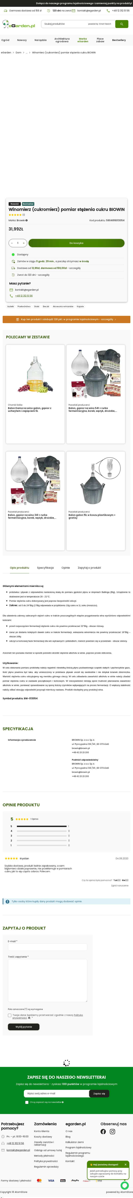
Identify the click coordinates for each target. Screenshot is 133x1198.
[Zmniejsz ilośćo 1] (11, 243)
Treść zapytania (17, 956)
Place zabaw (100, 40)
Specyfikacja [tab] (45, 568)
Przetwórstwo (24, 306)
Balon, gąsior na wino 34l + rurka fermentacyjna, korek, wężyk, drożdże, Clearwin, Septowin (31, 517)
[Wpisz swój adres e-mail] (66, 1093)
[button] (5, 40)
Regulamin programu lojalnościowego (78, 1154)
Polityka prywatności (46, 1161)
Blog (68, 1136)
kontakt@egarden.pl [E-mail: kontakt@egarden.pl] (86, 11)
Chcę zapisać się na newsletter (46, 1102)
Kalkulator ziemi (75, 1142)
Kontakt (70, 1161)
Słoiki (36, 306)
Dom (18, 52)
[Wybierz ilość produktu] (18, 243)
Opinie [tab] (66, 568)
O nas (69, 1131)
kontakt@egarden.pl (27, 289)
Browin (21, 220)
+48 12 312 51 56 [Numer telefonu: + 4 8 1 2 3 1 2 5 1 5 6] (118, 11)
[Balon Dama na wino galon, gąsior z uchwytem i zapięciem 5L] (35, 374)
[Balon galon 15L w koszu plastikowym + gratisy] (96, 481)
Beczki (46, 306)
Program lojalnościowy (78, 1147)
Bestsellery (119, 40)
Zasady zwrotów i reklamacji (44, 1144)
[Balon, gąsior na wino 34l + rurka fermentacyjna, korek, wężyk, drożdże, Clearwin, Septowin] (35, 481)
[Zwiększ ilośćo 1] (25, 243)
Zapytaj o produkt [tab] (89, 568)
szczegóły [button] (75, 268)
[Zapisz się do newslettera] (99, 1093)
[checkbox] (9, 1015)
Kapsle (80, 306)
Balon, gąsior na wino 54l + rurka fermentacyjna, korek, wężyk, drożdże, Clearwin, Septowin (92, 410)
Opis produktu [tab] (19, 568)
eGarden (6, 52)
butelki (10, 306)
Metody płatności (44, 1155)
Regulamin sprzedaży (46, 1166)
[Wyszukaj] (121, 24)
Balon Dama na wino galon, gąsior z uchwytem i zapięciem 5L (29, 409)
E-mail (12, 941)
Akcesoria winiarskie (63, 306)
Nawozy (22, 40)
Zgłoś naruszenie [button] (119, 885)
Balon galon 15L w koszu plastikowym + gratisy (92, 516)
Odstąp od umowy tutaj (48, 1150)
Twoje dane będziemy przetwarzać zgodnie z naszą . (48, 1016)
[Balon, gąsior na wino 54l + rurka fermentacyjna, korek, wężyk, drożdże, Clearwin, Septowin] (96, 374)
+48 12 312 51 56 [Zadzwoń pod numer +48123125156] (24, 295)
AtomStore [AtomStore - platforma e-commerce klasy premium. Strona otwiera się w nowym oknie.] (126, 1192)
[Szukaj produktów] (84, 24)
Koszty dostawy (43, 1136)
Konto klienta (41, 1131)
